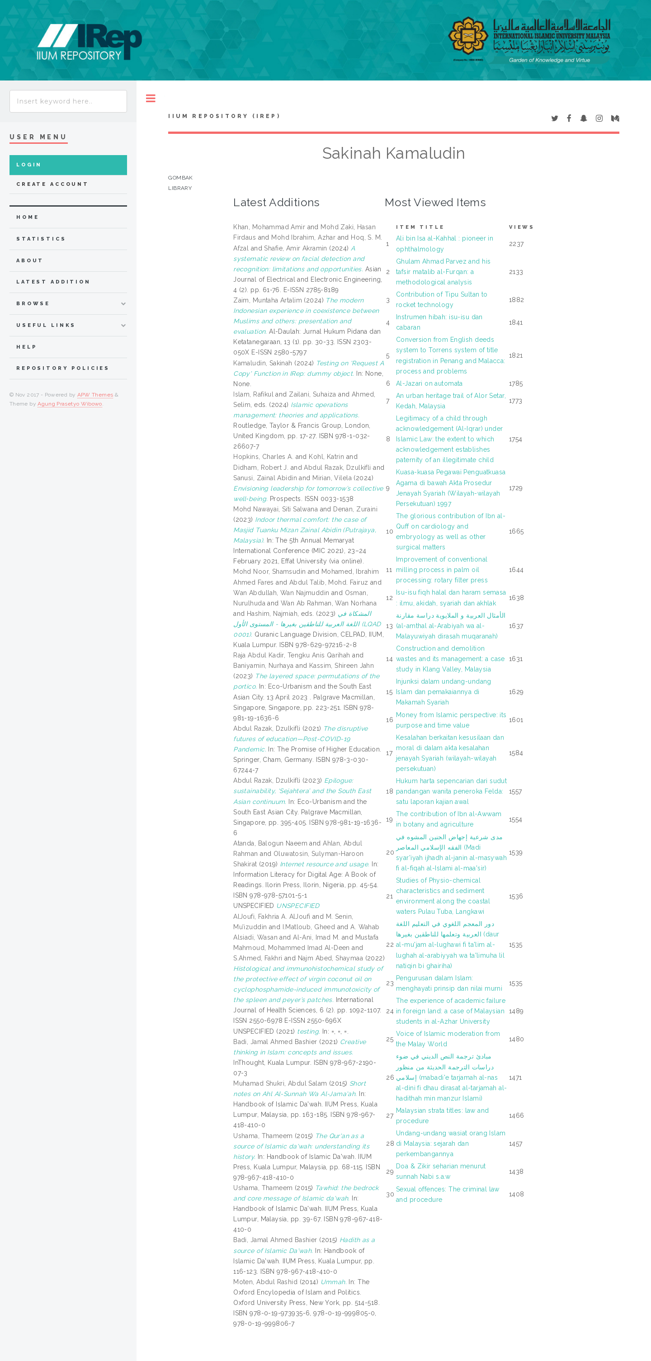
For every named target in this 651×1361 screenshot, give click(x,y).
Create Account (52, 184)
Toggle (151, 98)
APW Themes (95, 395)
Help (26, 347)
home (27, 217)
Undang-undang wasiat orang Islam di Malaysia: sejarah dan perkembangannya (450, 1143)
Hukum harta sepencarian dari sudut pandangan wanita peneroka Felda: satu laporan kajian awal (451, 791)
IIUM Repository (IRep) (224, 116)
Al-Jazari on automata (429, 383)
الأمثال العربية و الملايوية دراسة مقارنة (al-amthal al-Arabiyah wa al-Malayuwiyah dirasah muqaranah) (450, 626)
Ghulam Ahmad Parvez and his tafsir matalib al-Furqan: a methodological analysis (443, 272)
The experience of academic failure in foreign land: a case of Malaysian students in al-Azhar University (450, 1011)
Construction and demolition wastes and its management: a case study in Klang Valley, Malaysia (450, 659)
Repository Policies (63, 368)
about (30, 261)
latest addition (53, 282)
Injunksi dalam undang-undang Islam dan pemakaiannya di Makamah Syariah (443, 692)
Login (29, 165)
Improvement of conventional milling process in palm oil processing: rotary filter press (442, 570)
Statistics (41, 239)
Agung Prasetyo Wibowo (70, 404)
